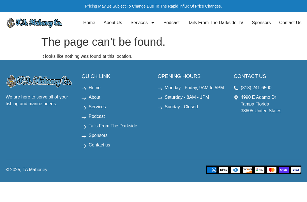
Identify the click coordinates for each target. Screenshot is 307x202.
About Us (113, 22)
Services (142, 23)
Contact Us (290, 22)
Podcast (171, 22)
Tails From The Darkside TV (216, 22)
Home (89, 22)
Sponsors (261, 22)
